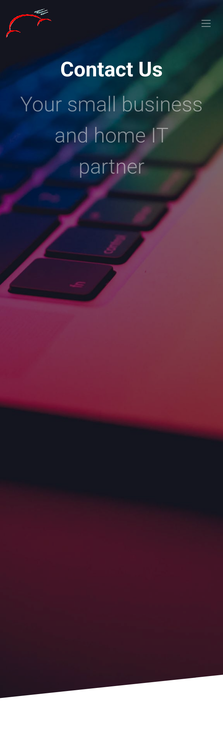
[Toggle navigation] (206, 23)
